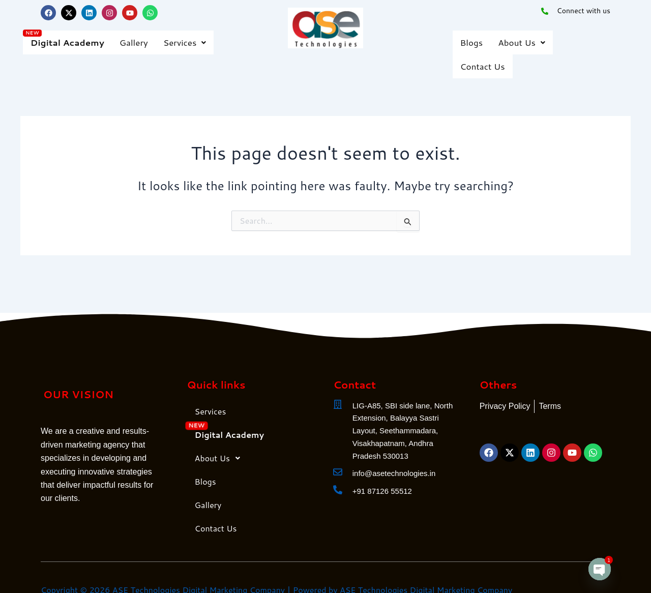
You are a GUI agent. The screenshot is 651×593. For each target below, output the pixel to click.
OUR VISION (78, 394)
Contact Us (482, 66)
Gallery (134, 42)
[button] (185, 42)
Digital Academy (67, 42)
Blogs (471, 42)
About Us (521, 42)
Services (184, 42)
